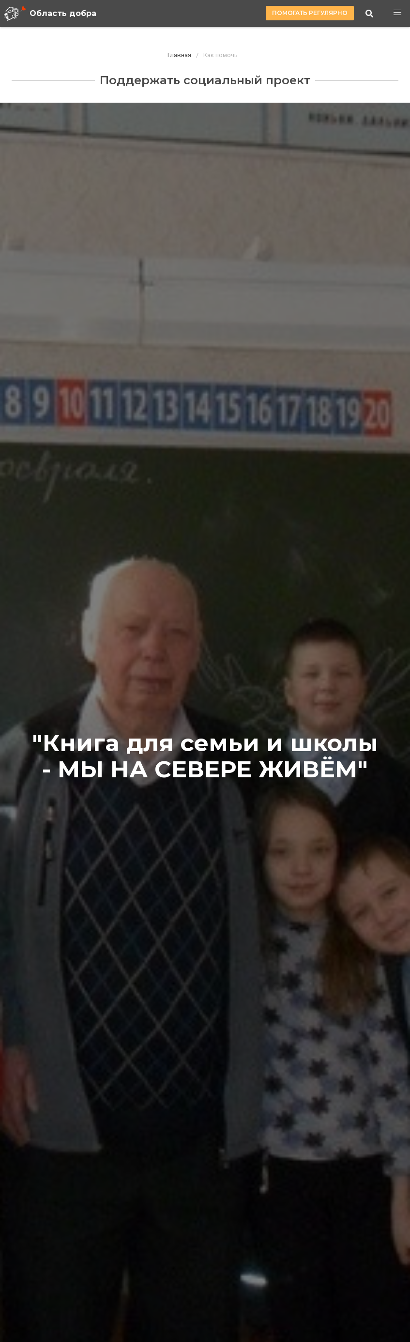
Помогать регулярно (310, 12)
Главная (179, 55)
